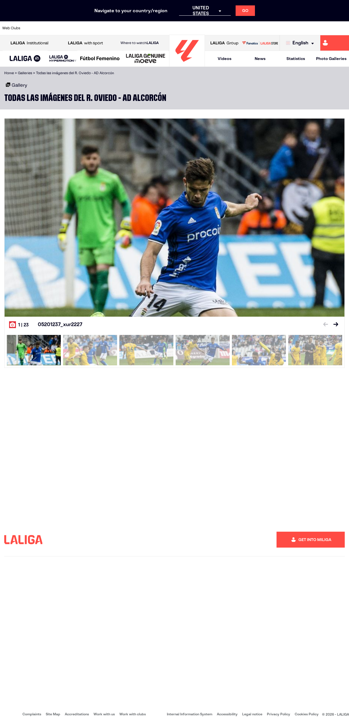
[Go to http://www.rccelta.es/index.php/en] (195, 28)
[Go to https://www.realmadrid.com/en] (261, 28)
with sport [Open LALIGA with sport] (85, 43)
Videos (224, 58)
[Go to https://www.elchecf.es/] (97, 28)
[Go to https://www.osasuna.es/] (65, 28)
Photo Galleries (331, 58)
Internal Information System (189, 714)
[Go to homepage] (187, 64)
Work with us (104, 714)
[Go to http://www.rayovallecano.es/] (179, 28)
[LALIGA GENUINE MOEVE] (146, 59)
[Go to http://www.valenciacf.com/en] (326, 28)
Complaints (31, 714)
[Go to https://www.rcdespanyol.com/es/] (211, 28)
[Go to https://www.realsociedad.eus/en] (293, 28)
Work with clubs (132, 714)
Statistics (295, 58)
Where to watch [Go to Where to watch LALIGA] (140, 43)
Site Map (53, 714)
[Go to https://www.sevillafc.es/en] (310, 28)
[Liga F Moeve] (100, 59)
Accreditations (77, 714)
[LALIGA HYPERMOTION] (62, 59)
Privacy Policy (278, 714)
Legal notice (252, 714)
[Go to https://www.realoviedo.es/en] (277, 28)
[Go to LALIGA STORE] (260, 43)
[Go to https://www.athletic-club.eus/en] (32, 28)
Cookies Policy (307, 714)
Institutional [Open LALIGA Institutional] (29, 43)
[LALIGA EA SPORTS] (25, 59)
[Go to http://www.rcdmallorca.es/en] (228, 28)
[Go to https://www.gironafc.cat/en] (146, 28)
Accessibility (227, 714)
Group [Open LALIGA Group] (224, 43)
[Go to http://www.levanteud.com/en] (163, 28)
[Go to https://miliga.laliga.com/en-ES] (334, 43)
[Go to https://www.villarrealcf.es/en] (342, 28)
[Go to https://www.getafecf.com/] (130, 28)
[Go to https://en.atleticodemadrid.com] (48, 28)
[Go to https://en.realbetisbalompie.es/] (244, 28)
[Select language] (301, 43)
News (260, 58)
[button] (25, 59)
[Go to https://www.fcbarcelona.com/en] (114, 28)
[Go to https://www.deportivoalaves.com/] (81, 28)
